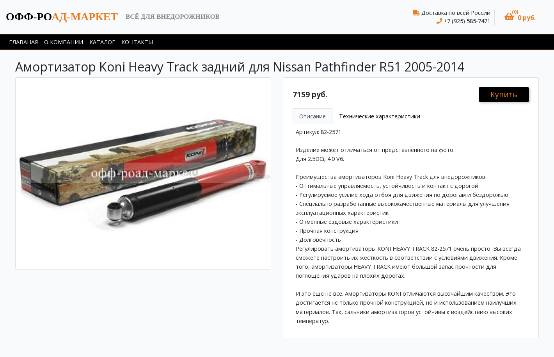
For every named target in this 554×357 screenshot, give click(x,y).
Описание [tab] (312, 116)
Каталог (102, 42)
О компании (63, 42)
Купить (503, 94)
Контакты (137, 42)
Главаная (23, 42)
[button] (520, 17)
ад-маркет (62, 17)
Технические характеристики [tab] (379, 116)
